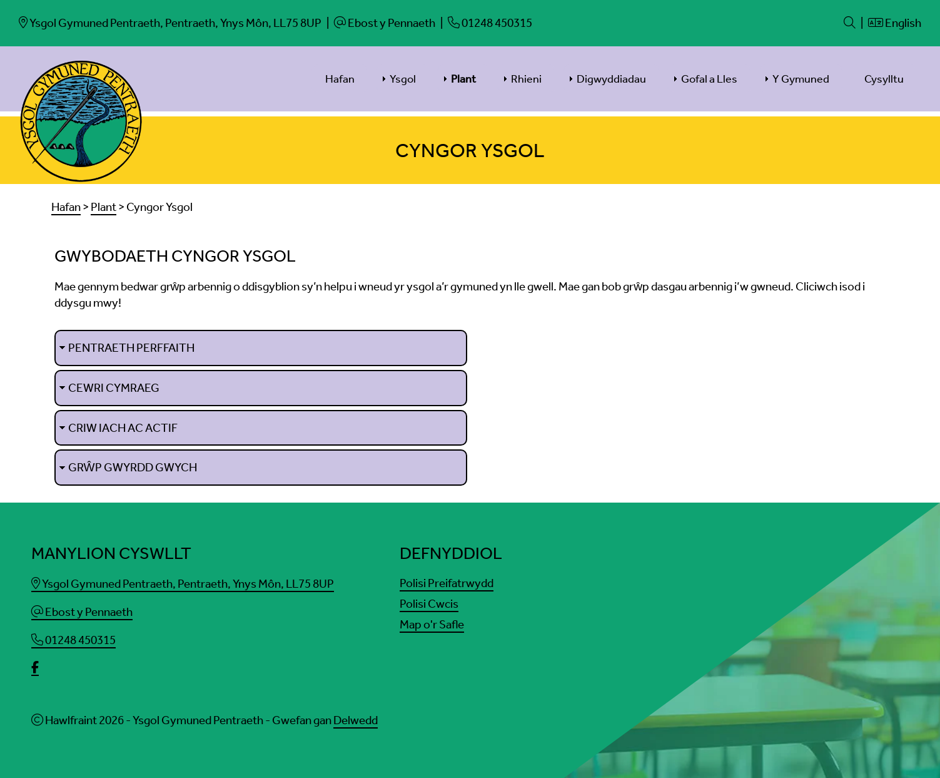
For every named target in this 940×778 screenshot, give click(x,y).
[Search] (850, 23)
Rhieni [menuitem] (526, 79)
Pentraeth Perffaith (131, 347)
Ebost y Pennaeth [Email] (82, 612)
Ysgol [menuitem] (403, 79)
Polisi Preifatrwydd (446, 583)
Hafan (66, 207)
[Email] (170, 23)
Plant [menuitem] (463, 79)
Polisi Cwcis (429, 603)
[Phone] (490, 23)
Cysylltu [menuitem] (884, 79)
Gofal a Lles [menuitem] (709, 79)
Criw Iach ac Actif (123, 428)
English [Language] (894, 23)
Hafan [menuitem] (340, 79)
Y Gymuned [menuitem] (800, 79)
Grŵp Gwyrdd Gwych (132, 468)
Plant (103, 207)
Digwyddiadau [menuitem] (611, 79)
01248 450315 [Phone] (73, 640)
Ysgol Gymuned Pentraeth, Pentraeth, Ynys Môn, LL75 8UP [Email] (182, 583)
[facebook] (35, 669)
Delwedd (355, 721)
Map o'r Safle (432, 624)
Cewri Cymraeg (113, 388)
